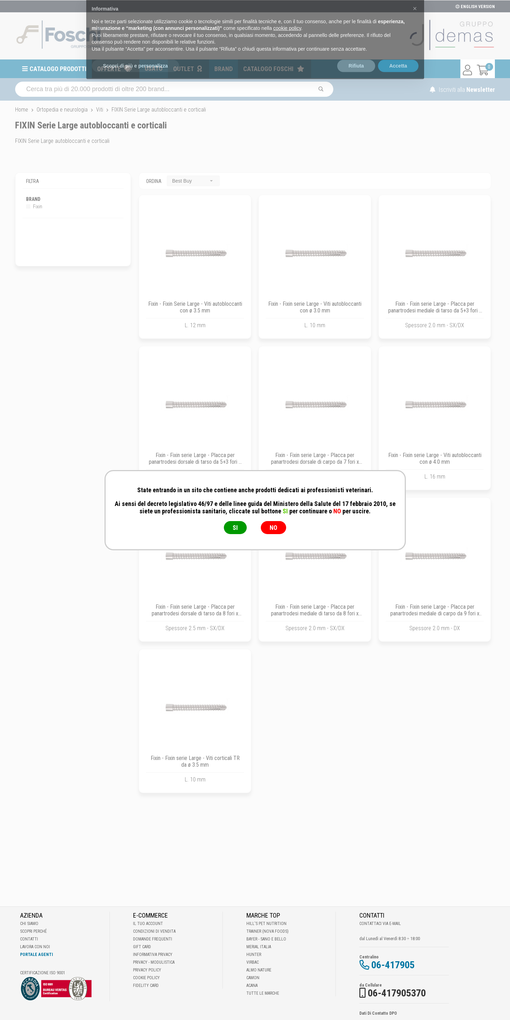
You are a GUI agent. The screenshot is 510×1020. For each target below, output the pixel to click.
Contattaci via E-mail (380, 923)
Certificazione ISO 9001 (42, 972)
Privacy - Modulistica (154, 962)
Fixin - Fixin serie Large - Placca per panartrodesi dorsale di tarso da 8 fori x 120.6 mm (195, 613)
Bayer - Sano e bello (266, 939)
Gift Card (142, 946)
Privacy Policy (147, 970)
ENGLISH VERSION (475, 6)
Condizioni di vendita (154, 931)
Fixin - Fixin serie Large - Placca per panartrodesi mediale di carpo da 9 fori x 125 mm (434, 613)
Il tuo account (148, 923)
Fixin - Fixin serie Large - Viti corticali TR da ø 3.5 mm (195, 761)
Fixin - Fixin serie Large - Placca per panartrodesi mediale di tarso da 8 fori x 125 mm (315, 613)
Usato (154, 68)
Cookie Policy (146, 977)
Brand (223, 68)
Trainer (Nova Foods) (267, 931)
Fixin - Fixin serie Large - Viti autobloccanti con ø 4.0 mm (434, 458)
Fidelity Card (146, 985)
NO (273, 527)
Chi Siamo (29, 923)
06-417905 (393, 965)
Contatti (29, 939)
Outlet (183, 68)
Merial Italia (258, 946)
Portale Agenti (36, 954)
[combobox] (193, 181)
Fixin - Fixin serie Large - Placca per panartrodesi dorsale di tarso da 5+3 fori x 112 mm (195, 462)
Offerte (109, 68)
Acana (252, 985)
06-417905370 (397, 993)
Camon (252, 977)
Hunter (253, 954)
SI (235, 527)
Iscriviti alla (462, 89)
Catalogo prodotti (58, 68)
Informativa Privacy (152, 954)
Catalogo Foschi (268, 68)
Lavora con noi (35, 946)
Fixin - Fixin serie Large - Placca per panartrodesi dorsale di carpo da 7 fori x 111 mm (315, 462)
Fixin (34, 206)
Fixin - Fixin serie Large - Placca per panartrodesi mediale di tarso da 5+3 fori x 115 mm (434, 310)
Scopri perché (33, 931)
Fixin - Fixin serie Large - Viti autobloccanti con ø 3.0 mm (314, 307)
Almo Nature (258, 970)
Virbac (252, 962)
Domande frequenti (152, 939)
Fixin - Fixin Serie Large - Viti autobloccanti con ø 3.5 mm (195, 307)
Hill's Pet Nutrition (266, 923)
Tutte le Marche (262, 993)
